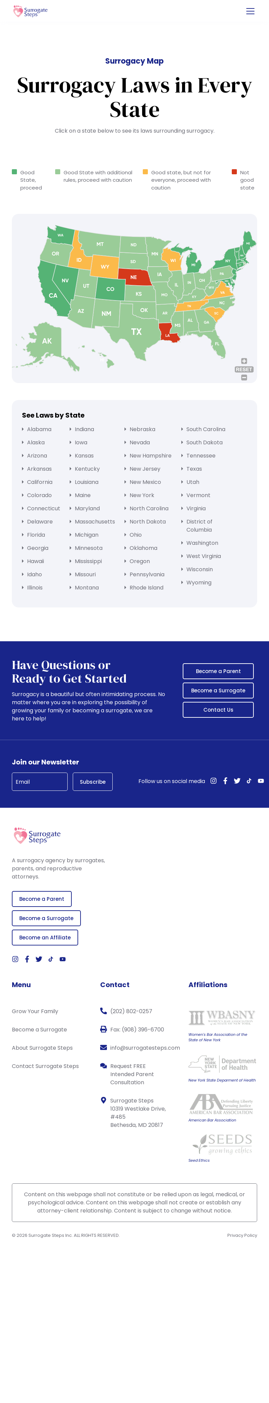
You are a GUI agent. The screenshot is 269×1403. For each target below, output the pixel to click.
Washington (202, 543)
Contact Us (218, 709)
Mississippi (88, 561)
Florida (36, 535)
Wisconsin (199, 569)
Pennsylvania (147, 574)
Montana (87, 588)
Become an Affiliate (45, 937)
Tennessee (201, 456)
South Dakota (204, 442)
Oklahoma (143, 548)
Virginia (196, 508)
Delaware (40, 522)
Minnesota (89, 548)
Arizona (37, 456)
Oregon (140, 561)
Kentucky (87, 469)
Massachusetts (95, 522)
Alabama (39, 429)
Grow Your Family (35, 1011)
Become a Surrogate (218, 690)
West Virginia (203, 556)
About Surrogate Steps (42, 1048)
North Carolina (149, 508)
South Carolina (205, 429)
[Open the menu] (250, 11)
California (39, 482)
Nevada (140, 442)
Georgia (37, 548)
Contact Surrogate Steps (45, 1066)
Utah (192, 482)
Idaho (34, 574)
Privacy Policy (242, 1235)
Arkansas (39, 469)
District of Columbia (199, 526)
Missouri (85, 574)
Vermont (198, 495)
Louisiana (86, 482)
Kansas (84, 456)
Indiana (84, 429)
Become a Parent (218, 671)
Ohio (136, 535)
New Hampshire (151, 456)
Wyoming (198, 582)
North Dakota (148, 522)
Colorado (39, 495)
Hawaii (35, 561)
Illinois (35, 588)
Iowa (81, 442)
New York (142, 495)
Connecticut (43, 508)
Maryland (87, 508)
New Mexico (145, 482)
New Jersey (145, 469)
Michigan (86, 535)
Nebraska (142, 429)
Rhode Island (146, 588)
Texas (194, 469)
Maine (83, 495)
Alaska (36, 442)
